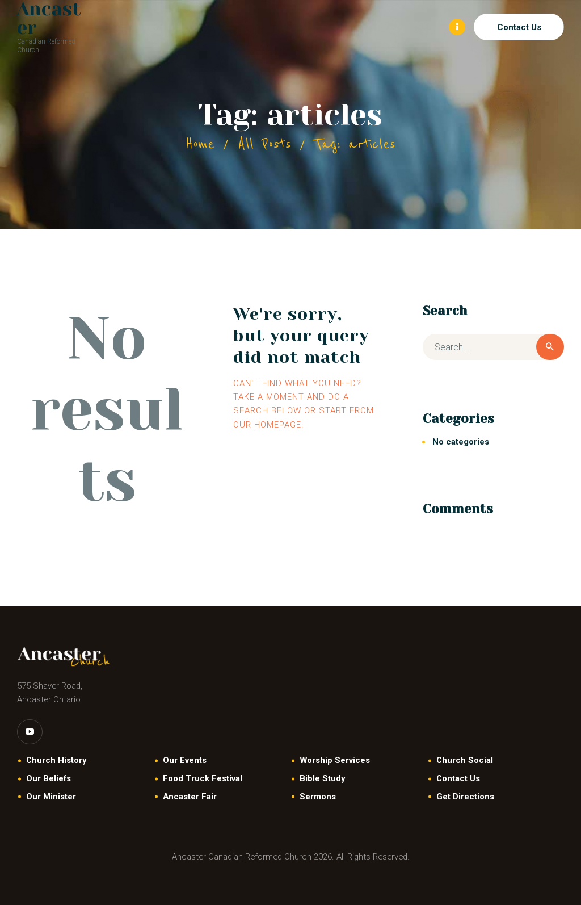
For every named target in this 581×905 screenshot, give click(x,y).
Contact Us (458, 778)
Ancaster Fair (190, 796)
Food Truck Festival (202, 778)
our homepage (267, 425)
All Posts (264, 144)
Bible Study (322, 778)
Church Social (464, 760)
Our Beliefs (48, 778)
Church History (56, 760)
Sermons (318, 796)
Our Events (185, 760)
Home (200, 144)
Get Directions (465, 796)
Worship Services (335, 760)
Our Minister (51, 796)
